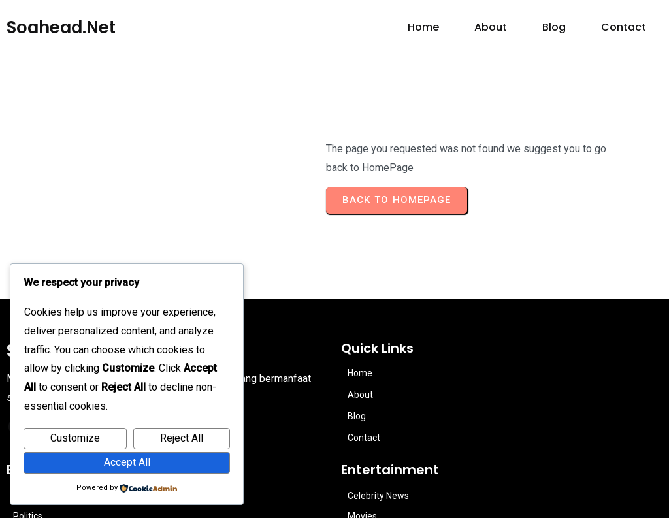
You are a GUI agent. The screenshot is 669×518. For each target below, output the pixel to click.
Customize (75, 438)
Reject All (181, 438)
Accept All (127, 462)
